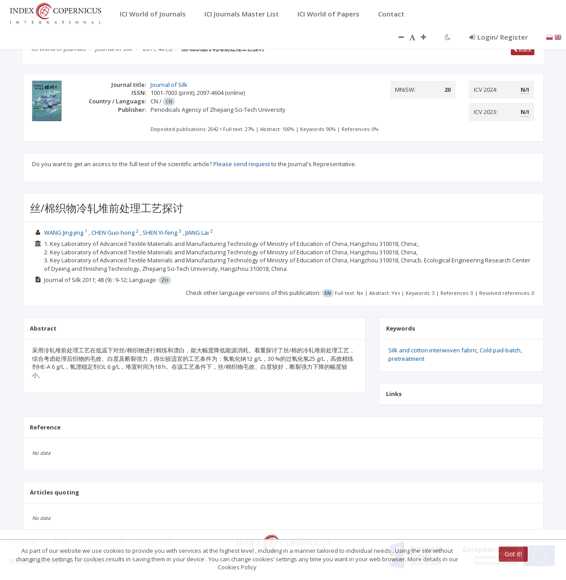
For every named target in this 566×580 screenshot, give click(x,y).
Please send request (241, 164)
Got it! (513, 554)
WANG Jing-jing (63, 233)
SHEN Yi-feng (160, 233)
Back (522, 49)
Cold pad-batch (500, 350)
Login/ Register (498, 37)
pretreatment (406, 359)
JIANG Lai (197, 233)
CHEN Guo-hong (112, 233)
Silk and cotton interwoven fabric (432, 350)
